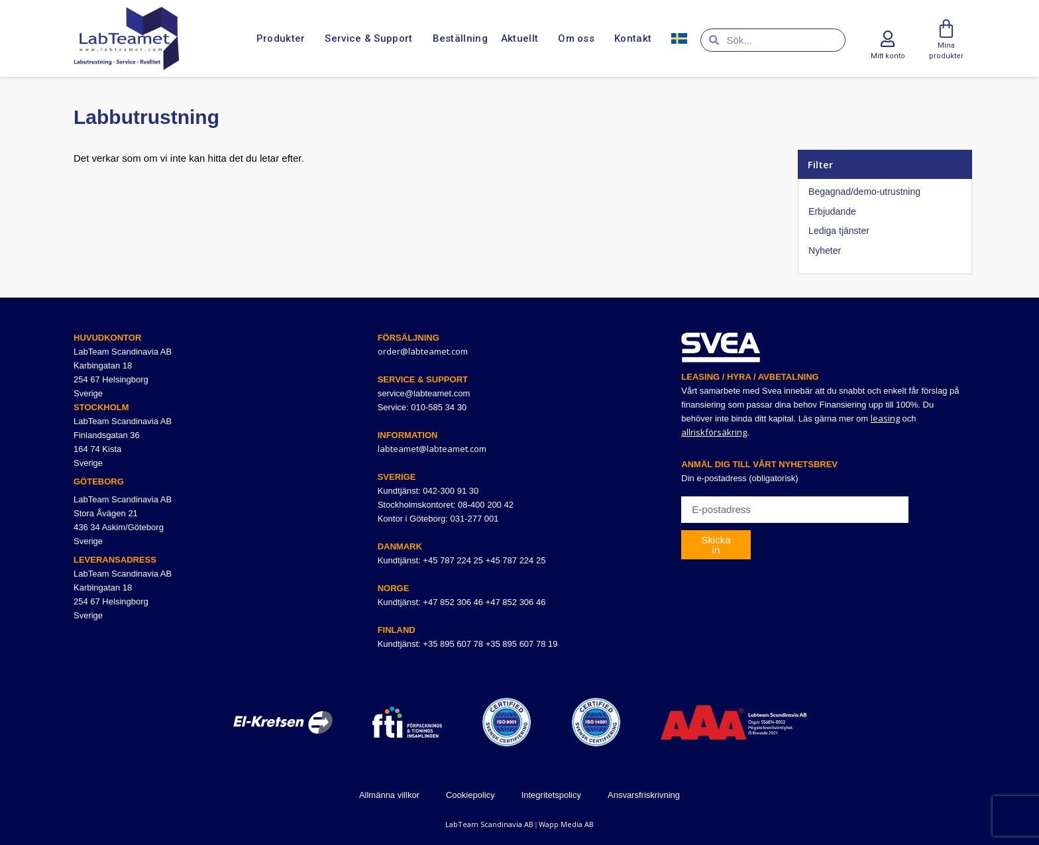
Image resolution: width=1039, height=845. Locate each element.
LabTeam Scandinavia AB (489, 824)
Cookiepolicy (470, 795)
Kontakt (636, 38)
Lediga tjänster (838, 230)
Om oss (579, 38)
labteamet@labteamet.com (432, 449)
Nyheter (824, 250)
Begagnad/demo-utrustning (864, 191)
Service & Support (372, 38)
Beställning (460, 38)
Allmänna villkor (389, 795)
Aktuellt (523, 38)
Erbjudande (832, 211)
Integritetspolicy (551, 795)
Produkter (284, 38)
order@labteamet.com (423, 351)
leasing (885, 418)
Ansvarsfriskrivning (644, 795)
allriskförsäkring (714, 432)
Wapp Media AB (566, 824)
